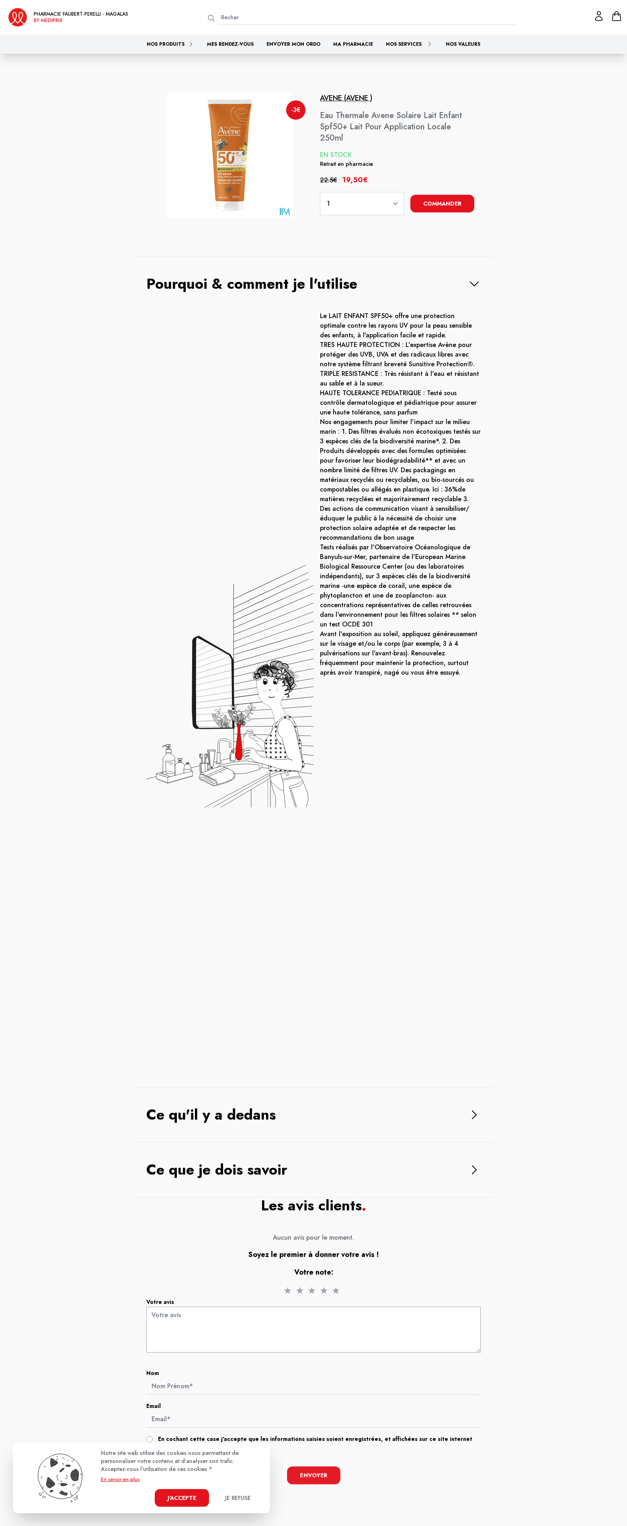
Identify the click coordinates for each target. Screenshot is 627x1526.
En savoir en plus (120, 1479)
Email (158, 1407)
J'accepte (182, 1498)
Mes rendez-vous (230, 44)
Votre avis (164, 1306)
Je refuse (238, 1498)
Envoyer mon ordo (293, 44)
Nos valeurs (463, 44)
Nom (157, 1375)
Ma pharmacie (353, 44)
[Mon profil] (598, 16)
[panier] (616, 16)
